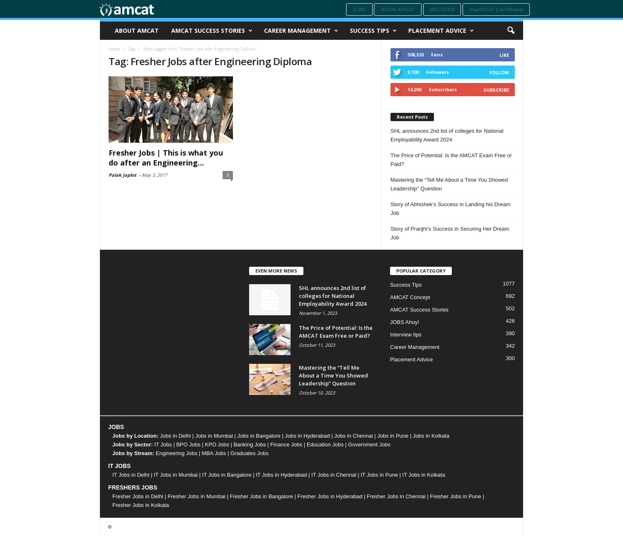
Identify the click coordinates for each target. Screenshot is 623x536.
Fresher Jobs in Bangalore (261, 496)
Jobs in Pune (392, 436)
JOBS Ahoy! (404, 322)
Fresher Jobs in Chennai (396, 496)
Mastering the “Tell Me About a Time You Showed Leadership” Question (449, 184)
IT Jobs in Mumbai (176, 475)
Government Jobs (369, 444)
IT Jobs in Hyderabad (281, 475)
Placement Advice (441, 31)
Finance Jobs (286, 444)
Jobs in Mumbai (214, 436)
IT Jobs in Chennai (333, 475)
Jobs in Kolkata (431, 436)
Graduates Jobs (249, 453)
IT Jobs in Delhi (130, 475)
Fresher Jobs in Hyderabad (330, 496)
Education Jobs (325, 444)
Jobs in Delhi (175, 436)
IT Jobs (163, 444)
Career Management (301, 31)
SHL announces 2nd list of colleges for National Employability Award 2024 (447, 135)
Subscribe (496, 90)
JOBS (116, 427)
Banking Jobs (249, 444)
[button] (511, 31)
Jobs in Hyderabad (307, 436)
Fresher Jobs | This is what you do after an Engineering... (166, 158)
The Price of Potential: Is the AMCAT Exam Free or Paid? (451, 159)
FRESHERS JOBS (132, 487)
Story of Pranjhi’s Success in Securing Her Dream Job (449, 233)
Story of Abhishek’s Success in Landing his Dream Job (450, 208)
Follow (499, 72)
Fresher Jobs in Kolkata (140, 505)
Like (504, 55)
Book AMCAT (398, 9)
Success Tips (373, 31)
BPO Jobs (188, 444)
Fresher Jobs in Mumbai (196, 496)
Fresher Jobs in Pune (455, 496)
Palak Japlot (122, 175)
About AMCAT (137, 30)
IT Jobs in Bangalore (227, 475)
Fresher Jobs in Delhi (137, 496)
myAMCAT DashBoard (496, 9)
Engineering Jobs (176, 453)
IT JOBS (119, 466)
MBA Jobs (214, 453)
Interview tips (406, 334)
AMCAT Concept (410, 297)
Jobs (359, 9)
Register (442, 9)
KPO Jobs (217, 444)
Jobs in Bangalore (259, 436)
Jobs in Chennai (353, 436)
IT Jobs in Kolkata (423, 475)
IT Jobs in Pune (379, 475)
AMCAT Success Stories (211, 31)
